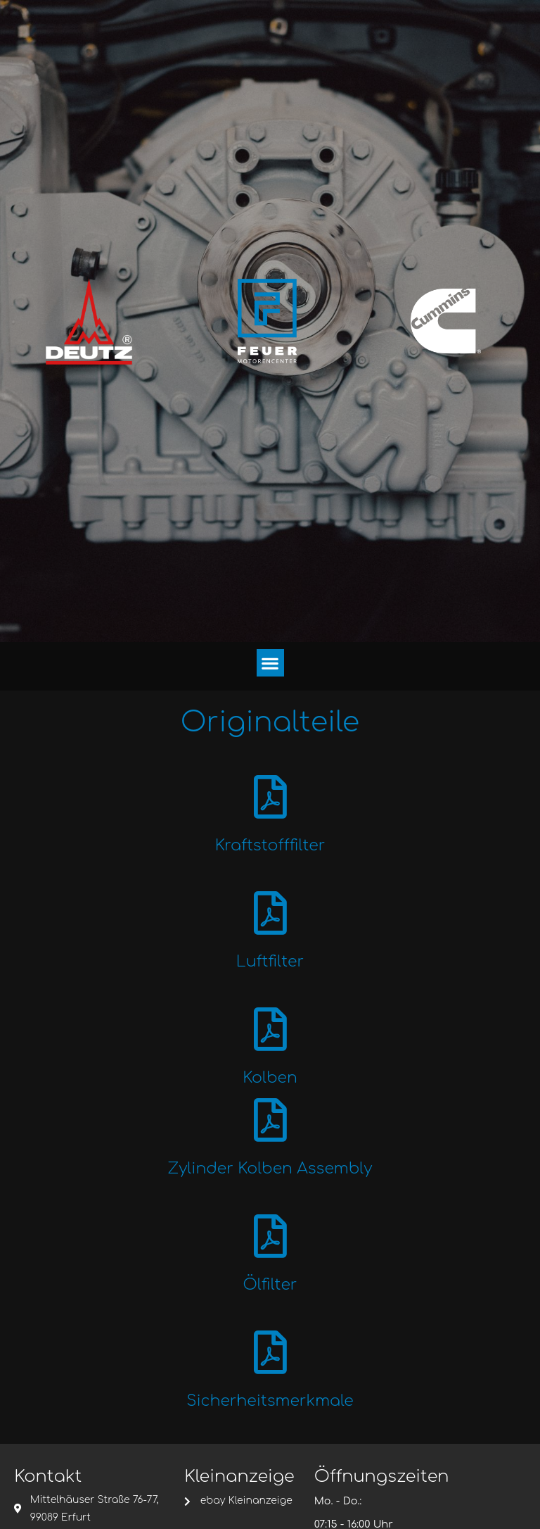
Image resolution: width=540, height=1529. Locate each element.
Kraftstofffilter (270, 847)
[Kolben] (270, 1035)
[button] (270, 663)
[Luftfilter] (270, 917)
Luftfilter (270, 965)
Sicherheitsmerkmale (269, 1413)
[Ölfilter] (270, 1246)
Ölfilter (270, 1295)
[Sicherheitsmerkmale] (270, 1365)
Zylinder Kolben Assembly (270, 1177)
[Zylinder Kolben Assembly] (270, 1128)
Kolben (270, 1084)
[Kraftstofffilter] (270, 799)
